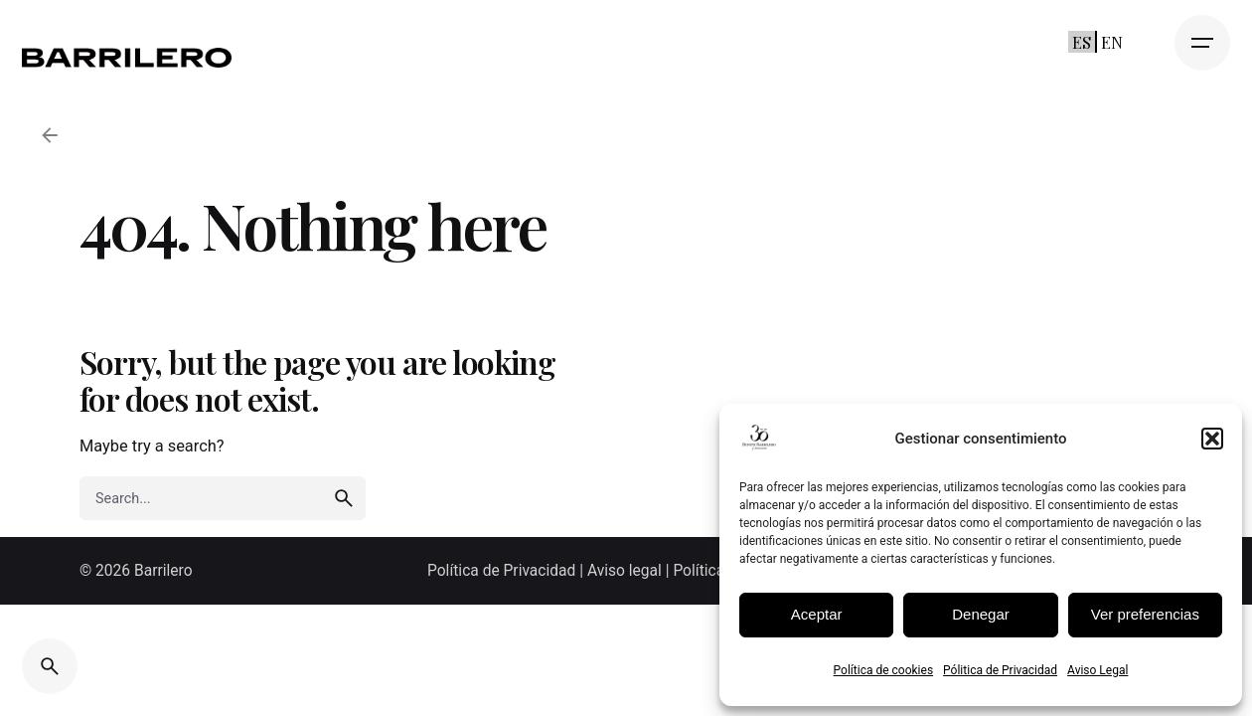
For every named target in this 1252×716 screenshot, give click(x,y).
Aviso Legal (1097, 670)
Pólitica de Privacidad (1000, 670)
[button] (1212, 438)
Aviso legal (624, 571)
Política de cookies (884, 670)
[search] (344, 498)
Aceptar (817, 614)
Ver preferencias (1145, 614)
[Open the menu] (1202, 43)
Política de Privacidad (503, 571)
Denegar (981, 614)
